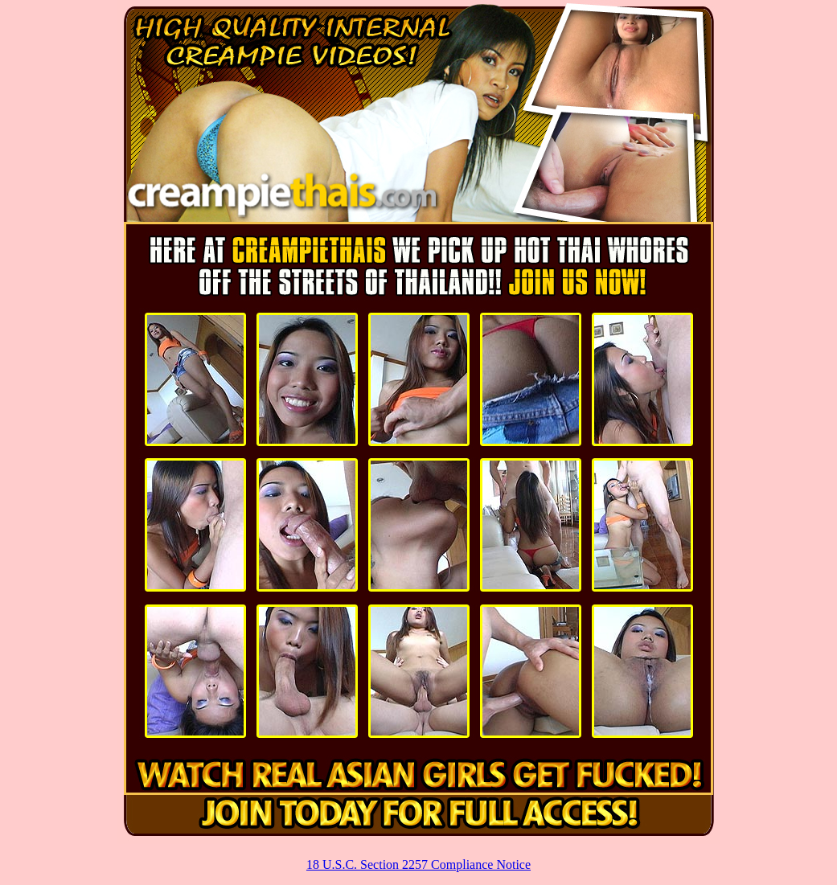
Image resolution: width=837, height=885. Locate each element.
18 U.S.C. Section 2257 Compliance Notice (418, 864)
